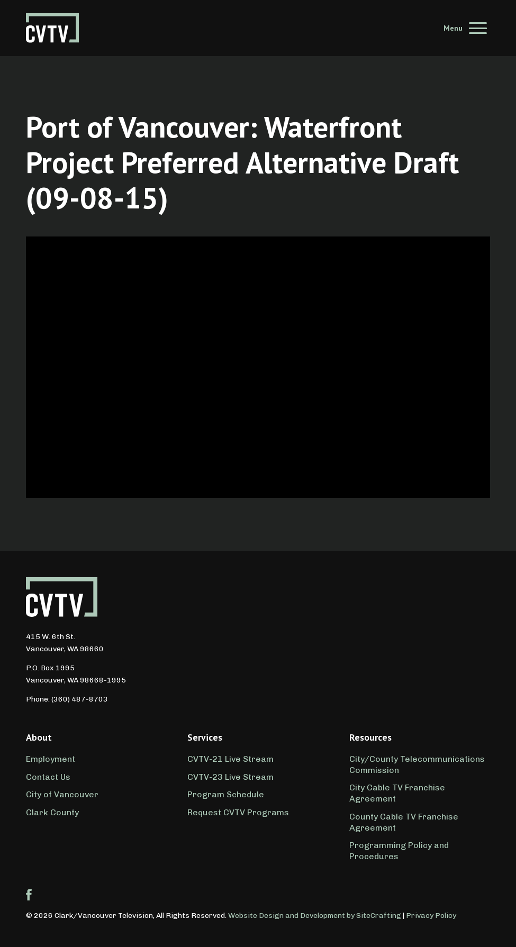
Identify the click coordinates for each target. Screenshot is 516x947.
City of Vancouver (62, 794)
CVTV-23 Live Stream (230, 777)
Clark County (52, 812)
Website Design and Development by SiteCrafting (314, 915)
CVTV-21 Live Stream (230, 759)
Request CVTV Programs (238, 812)
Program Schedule (225, 794)
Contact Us (48, 777)
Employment (50, 759)
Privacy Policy (431, 915)
